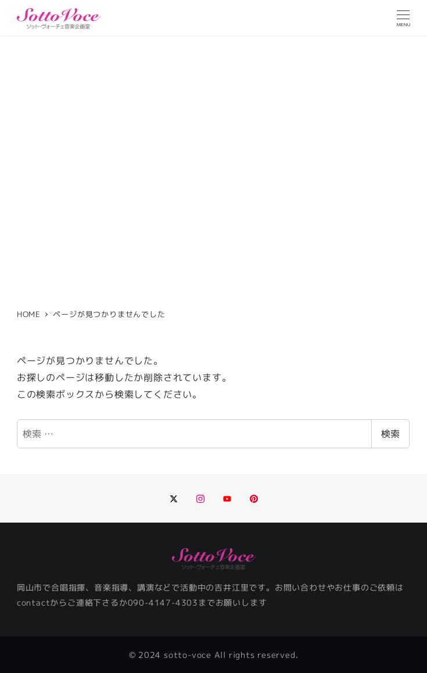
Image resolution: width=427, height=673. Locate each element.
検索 (390, 433)
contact (34, 603)
